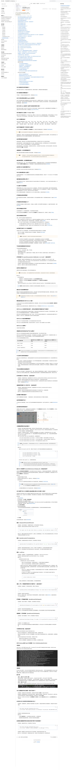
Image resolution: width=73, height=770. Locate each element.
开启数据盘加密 (49, 132)
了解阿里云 (34, 1)
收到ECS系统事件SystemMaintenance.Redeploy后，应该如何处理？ (30, 46)
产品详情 (50, 12)
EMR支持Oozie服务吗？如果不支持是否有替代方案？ (28, 74)
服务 (30, 1)
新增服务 (25, 106)
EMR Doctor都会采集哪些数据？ (24, 81)
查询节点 (39, 172)
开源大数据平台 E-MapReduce (10, 4)
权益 (19, 1)
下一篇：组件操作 (53, 741)
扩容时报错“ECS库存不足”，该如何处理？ (25, 39)
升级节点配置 (42, 235)
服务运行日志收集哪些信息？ (24, 77)
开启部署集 (47, 195)
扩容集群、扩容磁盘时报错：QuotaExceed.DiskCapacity (27, 55)
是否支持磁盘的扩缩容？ (22, 26)
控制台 (64, 1)
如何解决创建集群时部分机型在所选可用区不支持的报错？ (27, 63)
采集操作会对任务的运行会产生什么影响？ (26, 84)
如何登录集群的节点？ (21, 42)
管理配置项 (48, 167)
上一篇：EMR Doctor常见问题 (22, 741)
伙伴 (28, 1)
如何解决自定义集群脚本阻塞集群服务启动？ (25, 62)
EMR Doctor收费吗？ (23, 83)
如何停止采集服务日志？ (22, 40)
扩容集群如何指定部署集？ (22, 32)
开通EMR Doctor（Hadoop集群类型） (47, 309)
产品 (13, 1)
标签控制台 (21, 501)
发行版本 (35, 98)
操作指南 (34, 6)
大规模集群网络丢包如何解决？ (23, 45)
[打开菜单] (1, 1)
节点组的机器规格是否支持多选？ (23, 36)
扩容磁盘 (18, 208)
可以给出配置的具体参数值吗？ (24, 87)
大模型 (10, 1)
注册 (66, 1)
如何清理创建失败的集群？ (22, 23)
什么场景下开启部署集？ (22, 30)
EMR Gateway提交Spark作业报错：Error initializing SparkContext (29, 59)
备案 (61, 1)
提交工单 (53, 487)
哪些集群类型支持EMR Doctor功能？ (25, 78)
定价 (22, 1)
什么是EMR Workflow (34, 112)
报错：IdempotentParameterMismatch (24, 49)
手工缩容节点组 (49, 228)
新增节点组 (26, 385)
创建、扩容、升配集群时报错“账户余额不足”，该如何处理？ (28, 53)
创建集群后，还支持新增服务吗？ (24, 69)
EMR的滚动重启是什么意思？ (24, 71)
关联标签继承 (28, 523)
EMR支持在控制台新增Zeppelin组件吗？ (25, 20)
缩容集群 (48, 227)
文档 (59, 1)
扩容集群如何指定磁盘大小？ (23, 29)
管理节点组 (47, 246)
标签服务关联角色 (32, 506)
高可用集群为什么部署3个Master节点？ (25, 19)
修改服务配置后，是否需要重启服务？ (25, 68)
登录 (70, 1)
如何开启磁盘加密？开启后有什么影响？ (24, 22)
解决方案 (16, 1)
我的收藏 (55, 12)
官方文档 (2, 4)
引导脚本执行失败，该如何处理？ (23, 58)
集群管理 (38, 6)
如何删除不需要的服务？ (23, 72)
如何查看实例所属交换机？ (22, 43)
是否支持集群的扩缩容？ (22, 27)
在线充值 (49, 598)
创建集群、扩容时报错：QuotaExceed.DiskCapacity (26, 56)
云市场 (25, 1)
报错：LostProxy (21, 52)
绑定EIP (21, 185)
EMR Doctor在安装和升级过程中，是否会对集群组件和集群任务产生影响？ (31, 80)
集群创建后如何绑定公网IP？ (23, 33)
